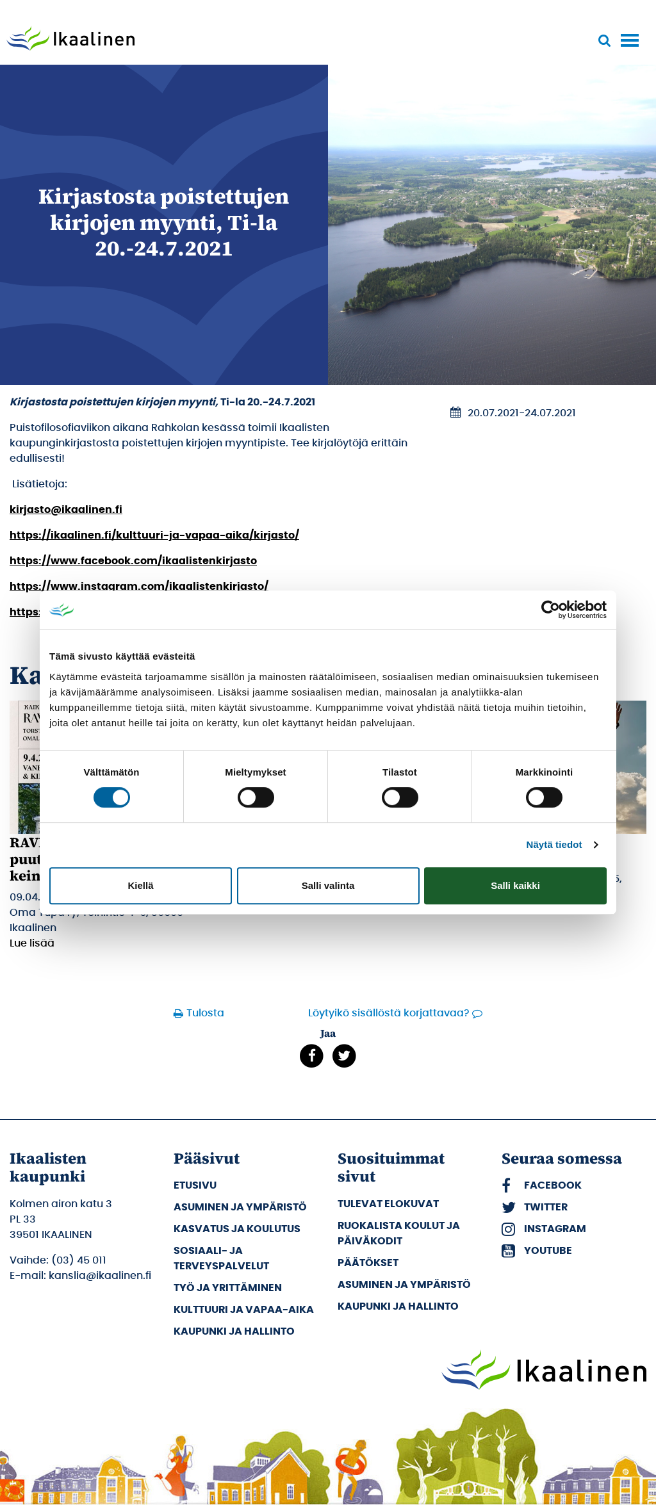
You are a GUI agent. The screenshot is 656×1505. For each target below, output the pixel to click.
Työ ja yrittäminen (228, 1288)
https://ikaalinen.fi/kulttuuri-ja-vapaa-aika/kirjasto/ (154, 535)
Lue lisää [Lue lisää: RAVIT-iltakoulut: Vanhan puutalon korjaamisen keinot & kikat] (32, 943)
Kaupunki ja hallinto (234, 1331)
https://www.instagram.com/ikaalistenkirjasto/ (139, 587)
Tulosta (205, 1013)
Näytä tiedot (554, 844)
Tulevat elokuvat (388, 1204)
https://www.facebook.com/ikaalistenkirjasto (133, 561)
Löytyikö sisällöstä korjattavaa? (389, 1013)
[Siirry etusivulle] (70, 40)
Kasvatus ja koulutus (237, 1229)
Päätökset (368, 1263)
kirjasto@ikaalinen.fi (66, 510)
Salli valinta (328, 885)
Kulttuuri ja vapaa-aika (244, 1310)
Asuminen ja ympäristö (240, 1207)
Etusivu (195, 1185)
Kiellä (140, 885)
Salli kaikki (515, 885)
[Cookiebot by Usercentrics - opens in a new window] (551, 609)
